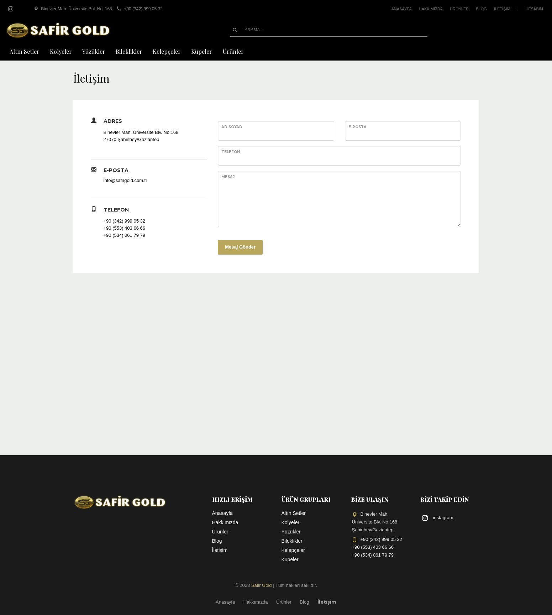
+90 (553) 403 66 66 (124, 228)
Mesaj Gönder (240, 247)
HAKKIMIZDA (431, 9)
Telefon (230, 152)
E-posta (357, 127)
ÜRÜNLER (459, 9)
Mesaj (228, 176)
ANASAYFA (401, 9)
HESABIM (534, 9)
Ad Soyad (231, 127)
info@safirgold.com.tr (125, 180)
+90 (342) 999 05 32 (124, 221)
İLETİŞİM (502, 9)
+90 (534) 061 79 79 (124, 235)
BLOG (481, 9)
